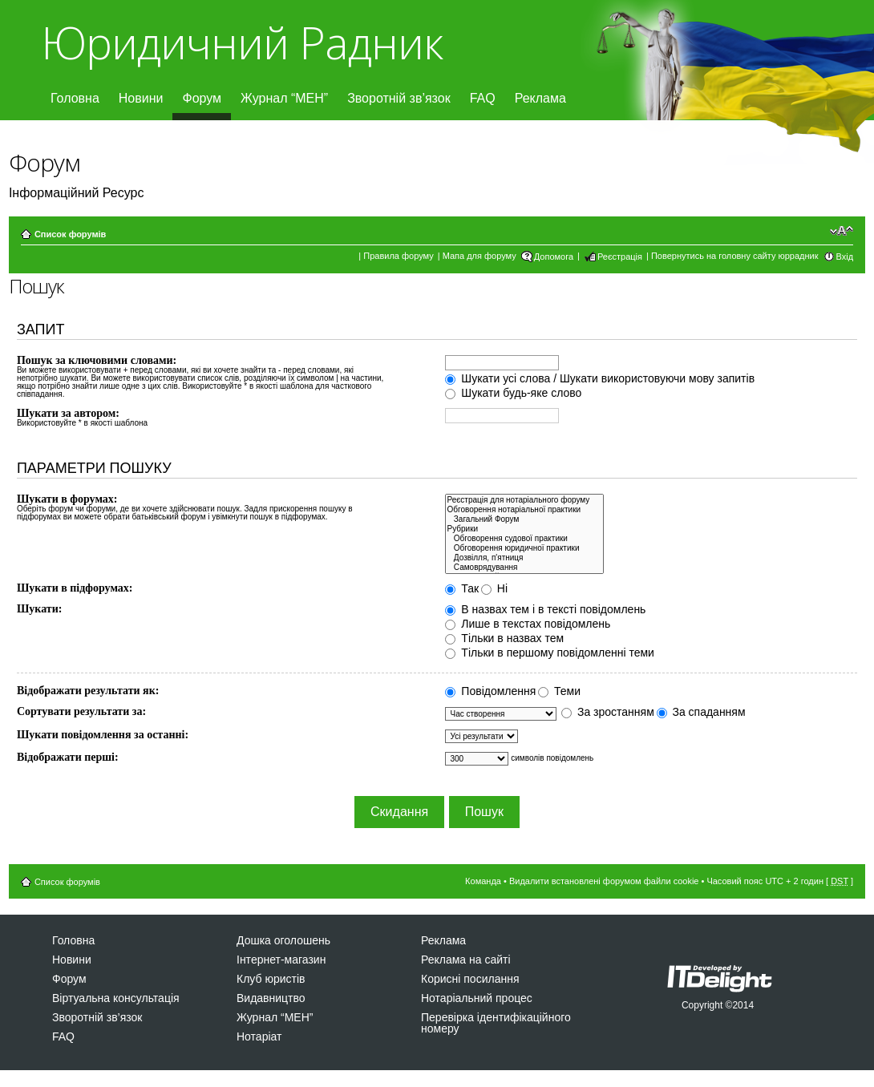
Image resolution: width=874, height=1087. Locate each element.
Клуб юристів (271, 978)
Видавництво (271, 998)
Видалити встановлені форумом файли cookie (604, 881)
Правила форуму (398, 256)
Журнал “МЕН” (284, 98)
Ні (494, 588)
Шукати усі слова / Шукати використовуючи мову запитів (600, 378)
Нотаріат (259, 1036)
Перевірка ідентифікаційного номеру (496, 1023)
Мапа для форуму (479, 256)
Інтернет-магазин (281, 959)
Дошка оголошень (283, 940)
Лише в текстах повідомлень (527, 623)
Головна (75, 98)
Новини (141, 98)
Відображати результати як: (88, 691)
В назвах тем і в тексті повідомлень (545, 609)
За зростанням (607, 711)
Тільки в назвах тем (504, 638)
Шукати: (39, 609)
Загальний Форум (524, 519)
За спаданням (701, 711)
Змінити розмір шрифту (841, 231)
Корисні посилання (470, 978)
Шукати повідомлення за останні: (102, 735)
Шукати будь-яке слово (513, 392)
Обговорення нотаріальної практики (524, 510)
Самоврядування (524, 567)
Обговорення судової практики (524, 539)
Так (462, 588)
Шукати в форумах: (67, 499)
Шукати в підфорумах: (75, 588)
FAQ (483, 98)
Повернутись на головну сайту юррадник (735, 256)
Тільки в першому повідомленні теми (549, 652)
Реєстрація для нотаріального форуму (524, 500)
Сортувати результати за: (81, 711)
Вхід (845, 256)
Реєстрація (619, 256)
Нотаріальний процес (476, 998)
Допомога (553, 256)
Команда (483, 881)
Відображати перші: (68, 757)
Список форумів (70, 234)
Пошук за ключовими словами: (96, 360)
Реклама (540, 98)
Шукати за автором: (68, 413)
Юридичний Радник (242, 42)
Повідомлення (490, 691)
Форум (201, 98)
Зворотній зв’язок (399, 98)
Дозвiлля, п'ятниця (524, 558)
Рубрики (524, 529)
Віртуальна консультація (116, 998)
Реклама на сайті (466, 959)
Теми (559, 691)
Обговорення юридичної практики (524, 548)
